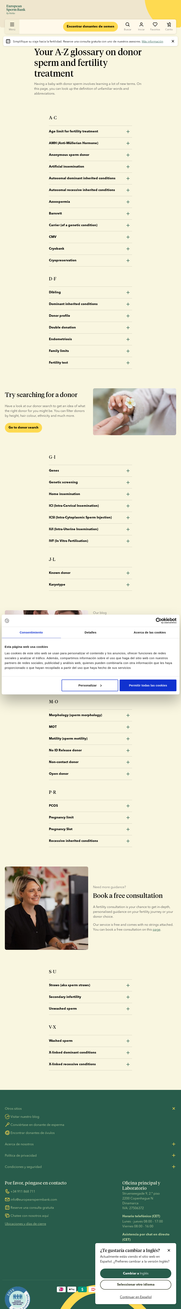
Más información (152, 41)
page (156, 930)
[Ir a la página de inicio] (15, 9)
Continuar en (136, 1297)
